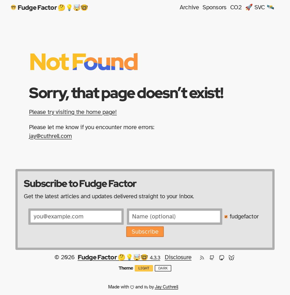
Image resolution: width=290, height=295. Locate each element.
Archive (189, 7)
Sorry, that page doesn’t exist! (126, 92)
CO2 (236, 7)
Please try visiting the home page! (73, 112)
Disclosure (178, 257)
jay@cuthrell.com (50, 136)
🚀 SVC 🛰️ (259, 7)
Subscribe (145, 232)
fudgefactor (244, 216)
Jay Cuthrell (166, 287)
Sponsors (214, 7)
